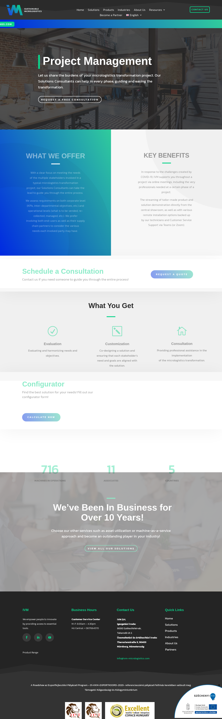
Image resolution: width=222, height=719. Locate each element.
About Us (139, 10)
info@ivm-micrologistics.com (133, 658)
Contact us (200, 9)
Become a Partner (111, 15)
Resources (155, 10)
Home (80, 10)
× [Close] (219, 684)
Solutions (93, 10)
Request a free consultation (70, 99)
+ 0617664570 (91, 628)
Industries (124, 10)
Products (108, 10)
